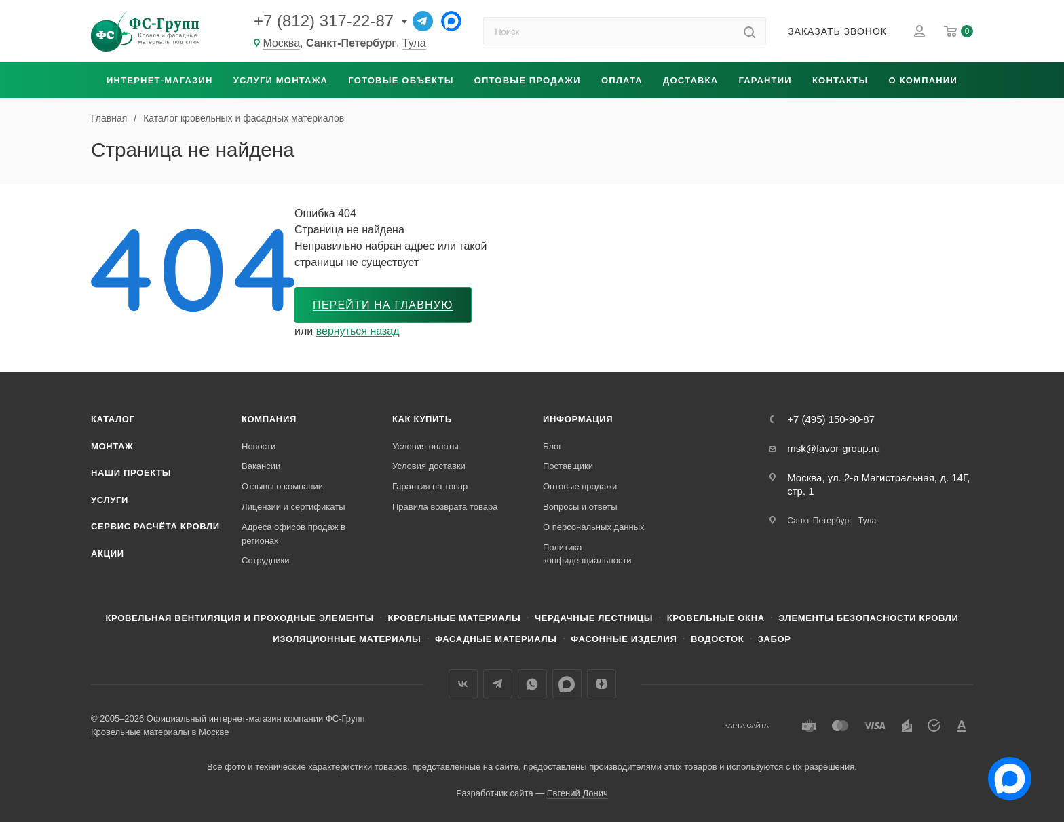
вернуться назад (358, 331)
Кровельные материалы (453, 618)
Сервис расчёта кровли (155, 526)
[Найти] (749, 31)
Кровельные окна (716, 618)
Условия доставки (429, 466)
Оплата (622, 80)
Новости (259, 446)
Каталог (113, 419)
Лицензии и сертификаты (293, 507)
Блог (552, 446)
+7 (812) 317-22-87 (324, 21)
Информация (578, 419)
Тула (414, 43)
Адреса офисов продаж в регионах (293, 534)
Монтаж (112, 446)
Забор (774, 639)
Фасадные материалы (496, 639)
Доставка (690, 80)
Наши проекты (131, 473)
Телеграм (497, 683)
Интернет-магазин (160, 80)
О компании (923, 80)
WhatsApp (532, 683)
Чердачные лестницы (594, 618)
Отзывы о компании (282, 486)
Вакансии (261, 466)
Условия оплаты (425, 446)
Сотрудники (265, 560)
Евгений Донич (577, 793)
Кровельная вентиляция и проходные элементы (239, 618)
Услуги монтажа (280, 80)
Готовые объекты (400, 80)
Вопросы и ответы (580, 507)
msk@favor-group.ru (833, 448)
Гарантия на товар (430, 486)
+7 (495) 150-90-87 (831, 419)
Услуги (109, 500)
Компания (269, 419)
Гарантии (764, 80)
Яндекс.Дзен (601, 683)
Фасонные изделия (624, 639)
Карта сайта (746, 725)
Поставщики (568, 466)
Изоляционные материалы (347, 639)
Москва (281, 43)
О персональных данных (594, 527)
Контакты (840, 80)
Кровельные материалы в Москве (160, 732)
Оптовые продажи (527, 80)
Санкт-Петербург (819, 520)
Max (567, 683)
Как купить (422, 419)
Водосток (717, 639)
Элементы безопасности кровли (868, 618)
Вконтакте (463, 683)
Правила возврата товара (444, 507)
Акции (107, 553)
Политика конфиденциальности (587, 554)
